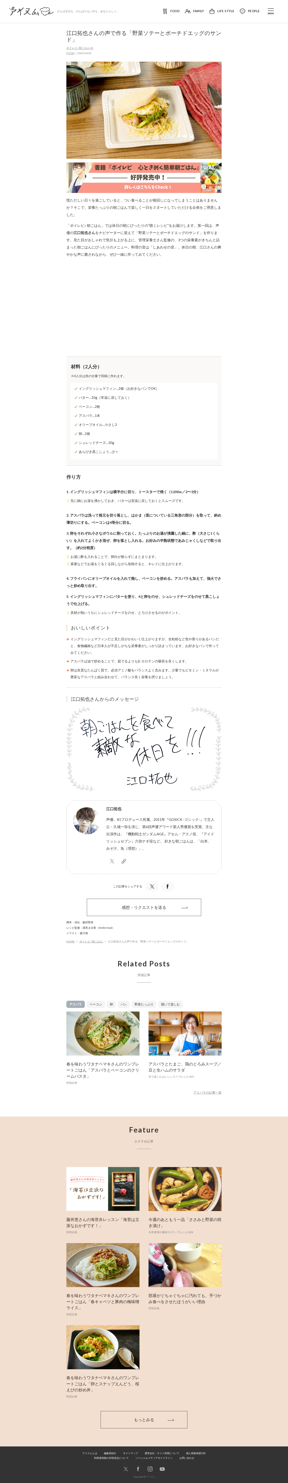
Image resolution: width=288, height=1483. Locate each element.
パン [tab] (124, 1004)
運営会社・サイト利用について (162, 1453)
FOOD (70, 53)
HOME (70, 941)
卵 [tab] (111, 1004)
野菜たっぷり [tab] (144, 1004)
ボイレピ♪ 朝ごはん (91, 941)
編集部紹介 (110, 1453)
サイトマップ (130, 1453)
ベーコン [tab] (96, 1004)
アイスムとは (89, 1453)
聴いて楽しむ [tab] (170, 1004)
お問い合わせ (186, 1457)
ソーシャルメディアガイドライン (154, 1457)
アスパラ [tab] (75, 1004)
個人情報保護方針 (196, 1453)
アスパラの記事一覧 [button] (207, 1092)
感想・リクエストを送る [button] (144, 907)
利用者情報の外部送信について (111, 1457)
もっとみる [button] (144, 1419)
